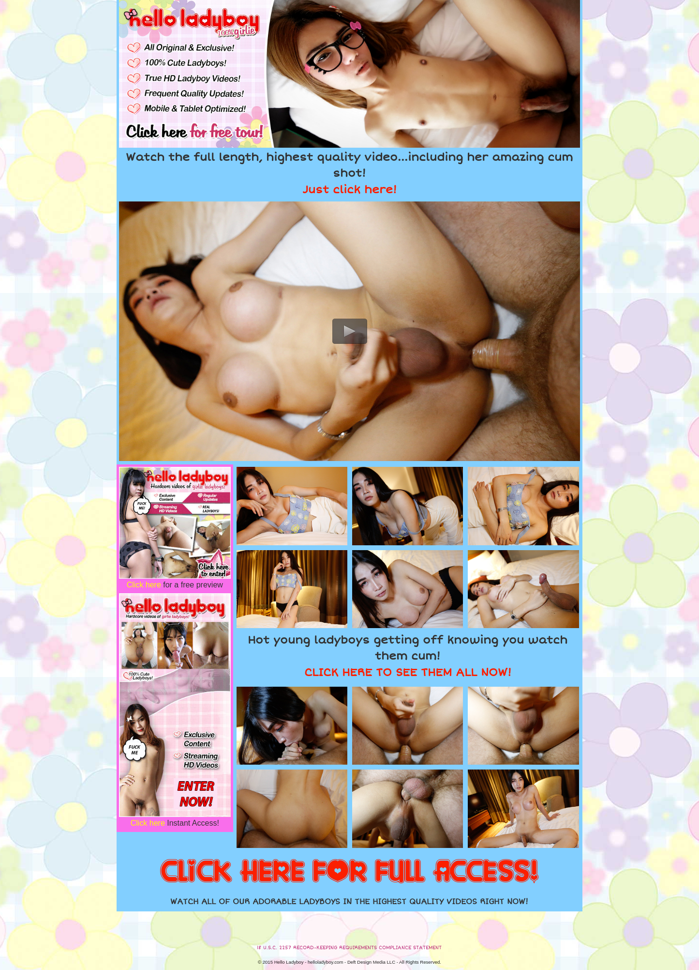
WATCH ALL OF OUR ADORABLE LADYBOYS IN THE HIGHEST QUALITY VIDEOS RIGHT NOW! (349, 902)
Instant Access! (175, 823)
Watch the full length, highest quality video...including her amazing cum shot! (349, 173)
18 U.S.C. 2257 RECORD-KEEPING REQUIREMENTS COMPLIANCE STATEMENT (349, 948)
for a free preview (175, 585)
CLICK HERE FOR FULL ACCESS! (349, 872)
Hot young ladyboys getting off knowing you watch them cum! (407, 656)
